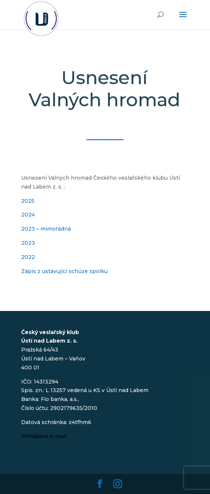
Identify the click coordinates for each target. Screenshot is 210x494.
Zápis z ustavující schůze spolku (64, 271)
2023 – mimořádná (46, 228)
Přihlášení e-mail (43, 436)
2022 (28, 257)
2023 (28, 243)
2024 (28, 214)
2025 (28, 201)
